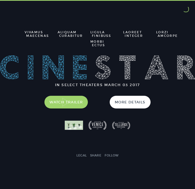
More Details (130, 102)
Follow (112, 155)
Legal (81, 155)
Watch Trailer (66, 102)
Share (96, 155)
